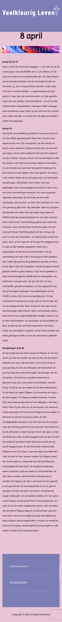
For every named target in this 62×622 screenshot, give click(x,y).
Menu (31, 24)
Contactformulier (18, 582)
